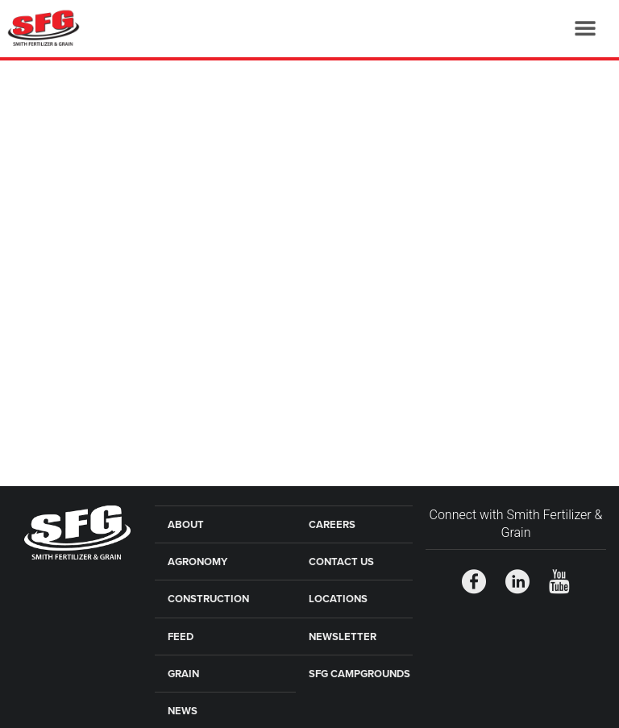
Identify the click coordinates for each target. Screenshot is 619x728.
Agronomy (197, 561)
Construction (208, 599)
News (182, 711)
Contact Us (341, 561)
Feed (180, 636)
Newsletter (342, 636)
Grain (183, 674)
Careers (332, 524)
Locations (338, 599)
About (186, 524)
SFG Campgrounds (359, 674)
